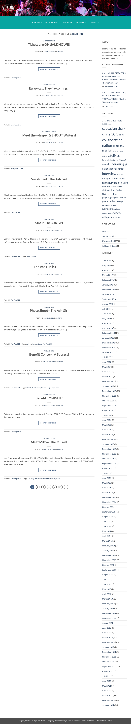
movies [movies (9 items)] (115, 178)
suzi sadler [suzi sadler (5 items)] (117, 209)
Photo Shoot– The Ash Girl (49, 310)
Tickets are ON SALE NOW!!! (49, 44)
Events (81, 22)
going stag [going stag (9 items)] (107, 168)
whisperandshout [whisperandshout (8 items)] (111, 217)
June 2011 (106, 681)
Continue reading (49, 69)
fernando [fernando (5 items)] (106, 160)
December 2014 (109, 497)
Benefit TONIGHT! (49, 398)
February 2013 (108, 603)
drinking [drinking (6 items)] (106, 156)
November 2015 (109, 454)
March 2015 (107, 492)
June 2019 (106, 260)
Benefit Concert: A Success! (49, 354)
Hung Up (109, 106)
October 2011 (108, 661)
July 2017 (106, 357)
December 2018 (109, 289)
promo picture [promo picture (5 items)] (120, 197)
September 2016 (109, 405)
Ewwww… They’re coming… (49, 88)
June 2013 (106, 584)
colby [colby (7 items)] (121, 134)
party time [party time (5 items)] (117, 186)
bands (29, 388)
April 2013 (106, 594)
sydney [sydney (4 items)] (104, 213)
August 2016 (107, 410)
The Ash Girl (49, 175)
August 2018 (107, 304)
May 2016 (106, 425)
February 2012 (108, 642)
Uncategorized (49, 41)
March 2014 (107, 541)
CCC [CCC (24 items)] (114, 134)
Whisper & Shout (49, 132)
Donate (94, 22)
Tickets (67, 22)
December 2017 (109, 342)
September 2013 (109, 570)
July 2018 (106, 309)
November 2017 (109, 347)
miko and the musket (47, 479)
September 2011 (109, 666)
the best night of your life (50, 388)
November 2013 (109, 560)
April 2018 (106, 323)
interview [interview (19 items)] (109, 174)
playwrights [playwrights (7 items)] (108, 197)
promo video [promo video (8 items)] (109, 201)
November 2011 (109, 657)
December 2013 (109, 555)
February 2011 (108, 700)
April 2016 (106, 429)
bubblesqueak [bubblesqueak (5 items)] (108, 124)
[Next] (66, 487)
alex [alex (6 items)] (109, 120)
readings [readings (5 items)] (119, 201)
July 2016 (106, 415)
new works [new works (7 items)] (107, 186)
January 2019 (108, 284)
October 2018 (108, 294)
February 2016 (108, 439)
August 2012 (107, 623)
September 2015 (109, 463)
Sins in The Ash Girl (49, 223)
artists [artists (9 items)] (118, 120)
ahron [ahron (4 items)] (104, 121)
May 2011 (106, 686)
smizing (33, 256)
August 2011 (107, 671)
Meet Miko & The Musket (49, 442)
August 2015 (107, 468)
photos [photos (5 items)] (105, 190)
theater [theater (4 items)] (110, 213)
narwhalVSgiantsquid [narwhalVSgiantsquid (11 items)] (115, 182)
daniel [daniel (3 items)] (121, 151)
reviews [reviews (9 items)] (106, 205)
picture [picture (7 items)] (111, 190)
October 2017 (108, 352)
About (37, 22)
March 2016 (107, 434)
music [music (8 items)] (122, 178)
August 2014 (107, 516)
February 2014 (108, 545)
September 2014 (109, 512)
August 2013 (107, 574)
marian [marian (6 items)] (120, 174)
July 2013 (106, 579)
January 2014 (108, 550)
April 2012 (106, 632)
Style (104, 231)
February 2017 (108, 381)
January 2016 (108, 444)
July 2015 (106, 473)
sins (28, 256)
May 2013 (106, 589)
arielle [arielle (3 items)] (113, 121)
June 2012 (106, 628)
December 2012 (109, 613)
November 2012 (109, 618)
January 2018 (108, 338)
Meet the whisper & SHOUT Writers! (49, 135)
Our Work (52, 22)
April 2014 (106, 536)
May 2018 (106, 318)
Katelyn (77, 34)
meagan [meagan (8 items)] (106, 178)
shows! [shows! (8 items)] (114, 205)
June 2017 (106, 362)
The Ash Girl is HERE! (49, 267)
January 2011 (108, 705)
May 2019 (106, 265)
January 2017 (108, 386)
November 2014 (109, 502)
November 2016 (109, 396)
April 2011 (106, 690)
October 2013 (108, 565)
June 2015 (106, 478)
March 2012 (107, 637)
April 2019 (106, 270)
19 (60, 487)
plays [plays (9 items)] (114, 193)
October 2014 (108, 507)
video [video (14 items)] (117, 213)
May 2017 (106, 367)
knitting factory (34, 479)
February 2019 (108, 280)
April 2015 (106, 487)
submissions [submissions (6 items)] (107, 209)
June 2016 (106, 420)
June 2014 (106, 526)
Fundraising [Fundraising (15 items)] (116, 164)
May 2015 (106, 483)
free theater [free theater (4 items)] (114, 160)
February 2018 (108, 333)
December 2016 (109, 391)
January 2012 (108, 647)
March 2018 (107, 328)
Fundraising (36, 388)
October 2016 (108, 400)
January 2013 (108, 608)
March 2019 (107, 275)
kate (33, 344)
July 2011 (106, 676)
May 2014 (106, 531)
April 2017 (106, 371)
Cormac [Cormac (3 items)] (116, 151)
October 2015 (108, 458)
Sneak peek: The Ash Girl (49, 179)
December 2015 (109, 449)
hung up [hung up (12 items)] (118, 168)
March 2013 (107, 599)
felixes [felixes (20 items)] (115, 155)
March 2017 (107, 376)
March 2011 (107, 695)
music (58, 479)
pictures (39, 344)
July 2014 (106, 521)
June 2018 (106, 313)
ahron (29, 344)
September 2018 (109, 299)
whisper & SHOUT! (113, 86)
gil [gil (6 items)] (126, 164)
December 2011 (109, 652)
